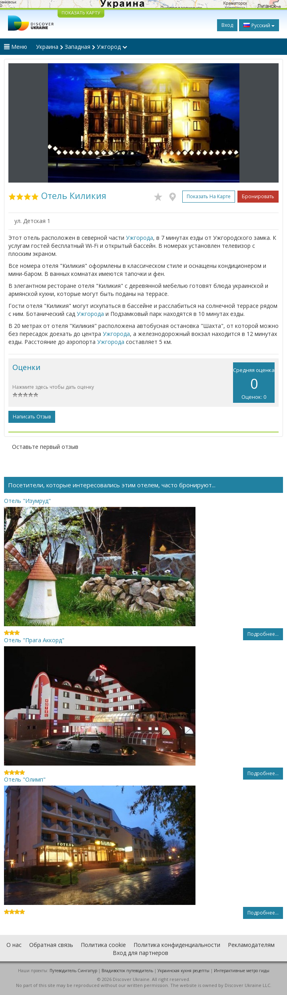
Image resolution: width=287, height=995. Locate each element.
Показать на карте (209, 196)
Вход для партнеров (140, 953)
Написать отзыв (32, 416)
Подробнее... (263, 634)
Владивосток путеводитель (127, 970)
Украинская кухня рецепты (183, 970)
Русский (259, 25)
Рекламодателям (251, 945)
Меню (15, 46)
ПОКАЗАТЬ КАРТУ (81, 13)
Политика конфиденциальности (177, 945)
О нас (14, 945)
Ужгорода (139, 237)
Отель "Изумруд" (27, 501)
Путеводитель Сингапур (73, 970)
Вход (227, 25)
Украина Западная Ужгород (81, 46)
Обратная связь (51, 945)
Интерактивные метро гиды (241, 970)
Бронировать (258, 196)
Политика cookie (103, 945)
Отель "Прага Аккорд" (34, 640)
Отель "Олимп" (25, 779)
